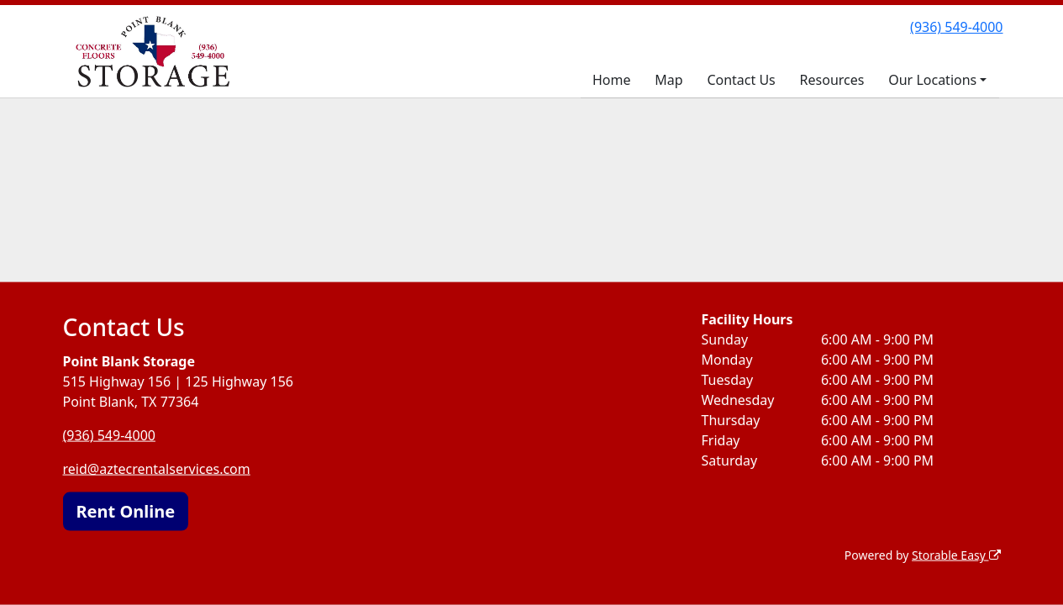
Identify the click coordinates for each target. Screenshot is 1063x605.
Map (668, 80)
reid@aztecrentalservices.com (156, 469)
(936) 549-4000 (956, 27)
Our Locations (932, 80)
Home (611, 80)
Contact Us (741, 80)
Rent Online (126, 511)
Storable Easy (956, 555)
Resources (832, 80)
